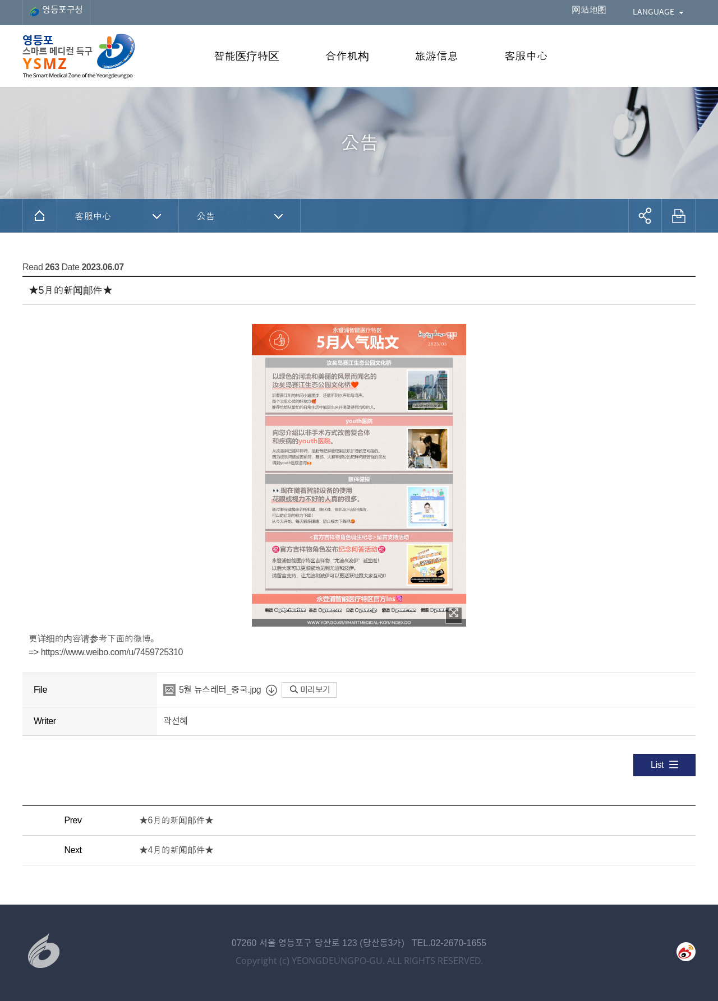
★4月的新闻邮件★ (176, 850)
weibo (686, 951)
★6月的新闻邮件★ (176, 820)
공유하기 (645, 216)
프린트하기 (679, 216)
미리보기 (310, 689)
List (664, 764)
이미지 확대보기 (453, 613)
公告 (205, 215)
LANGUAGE (653, 11)
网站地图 (589, 10)
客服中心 (93, 215)
